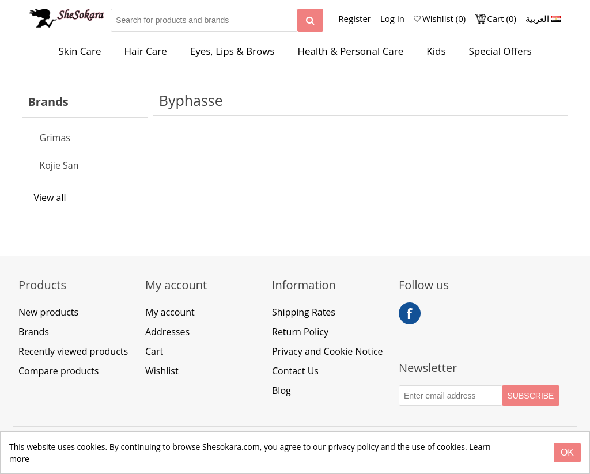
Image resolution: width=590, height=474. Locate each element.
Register (354, 18)
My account (170, 312)
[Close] (567, 452)
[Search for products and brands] (204, 20)
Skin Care (79, 51)
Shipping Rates (303, 312)
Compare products (58, 371)
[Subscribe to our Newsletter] (450, 395)
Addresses (167, 331)
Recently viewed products (73, 351)
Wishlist (162, 371)
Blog (281, 390)
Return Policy (300, 331)
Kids (435, 51)
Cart (154, 351)
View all (49, 197)
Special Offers (499, 51)
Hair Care (145, 51)
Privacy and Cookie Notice (327, 351)
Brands (33, 331)
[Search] (310, 20)
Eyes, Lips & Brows (232, 51)
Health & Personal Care (350, 51)
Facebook (410, 313)
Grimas (54, 137)
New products (48, 312)
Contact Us (295, 371)
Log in (392, 18)
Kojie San (58, 165)
